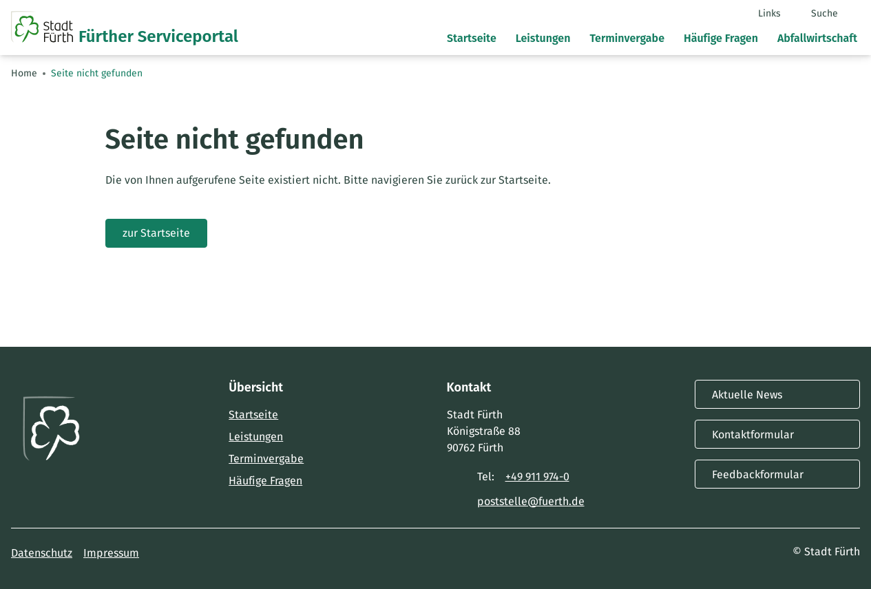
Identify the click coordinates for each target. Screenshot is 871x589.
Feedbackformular (777, 474)
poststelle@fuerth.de (531, 501)
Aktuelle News (777, 394)
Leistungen (256, 436)
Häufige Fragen (265, 480)
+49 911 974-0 (537, 476)
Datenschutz (41, 552)
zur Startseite (156, 232)
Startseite (253, 414)
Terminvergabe (266, 458)
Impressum (111, 552)
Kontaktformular (777, 434)
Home (24, 73)
